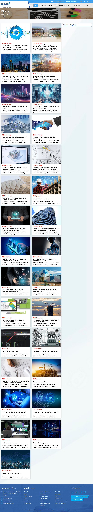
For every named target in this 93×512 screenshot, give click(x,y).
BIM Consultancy (44, 498)
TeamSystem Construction (61, 501)
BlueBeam (57, 494)
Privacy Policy (27, 503)
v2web (67, 510)
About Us (42, 5)
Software (61, 5)
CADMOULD (58, 498)
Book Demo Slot (77, 499)
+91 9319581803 (71, 1)
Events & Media (78, 5)
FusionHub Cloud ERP (60, 503)
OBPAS (41, 501)
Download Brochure (80, 496)
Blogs (68, 5)
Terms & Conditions (45, 503)
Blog (25, 494)
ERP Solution (43, 494)
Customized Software (45, 491)
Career (25, 498)
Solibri (56, 496)
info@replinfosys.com (57, 1)
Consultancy (51, 5)
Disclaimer (42, 505)
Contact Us (89, 5)
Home (2, 14)
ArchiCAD (57, 491)
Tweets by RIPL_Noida (69, 25)
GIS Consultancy (44, 496)
